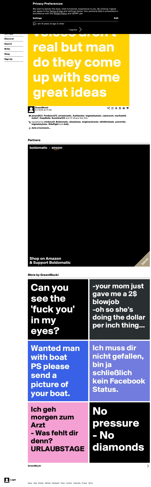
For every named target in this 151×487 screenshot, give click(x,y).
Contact (69, 483)
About (30, 483)
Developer (55, 483)
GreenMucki (41, 108)
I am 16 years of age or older (50, 24)
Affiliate (48, 483)
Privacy (84, 483)
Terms (90, 483)
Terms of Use (56, 11)
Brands (41, 483)
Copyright (77, 483)
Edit (116, 18)
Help (35, 483)
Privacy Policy (60, 13)
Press (63, 483)
